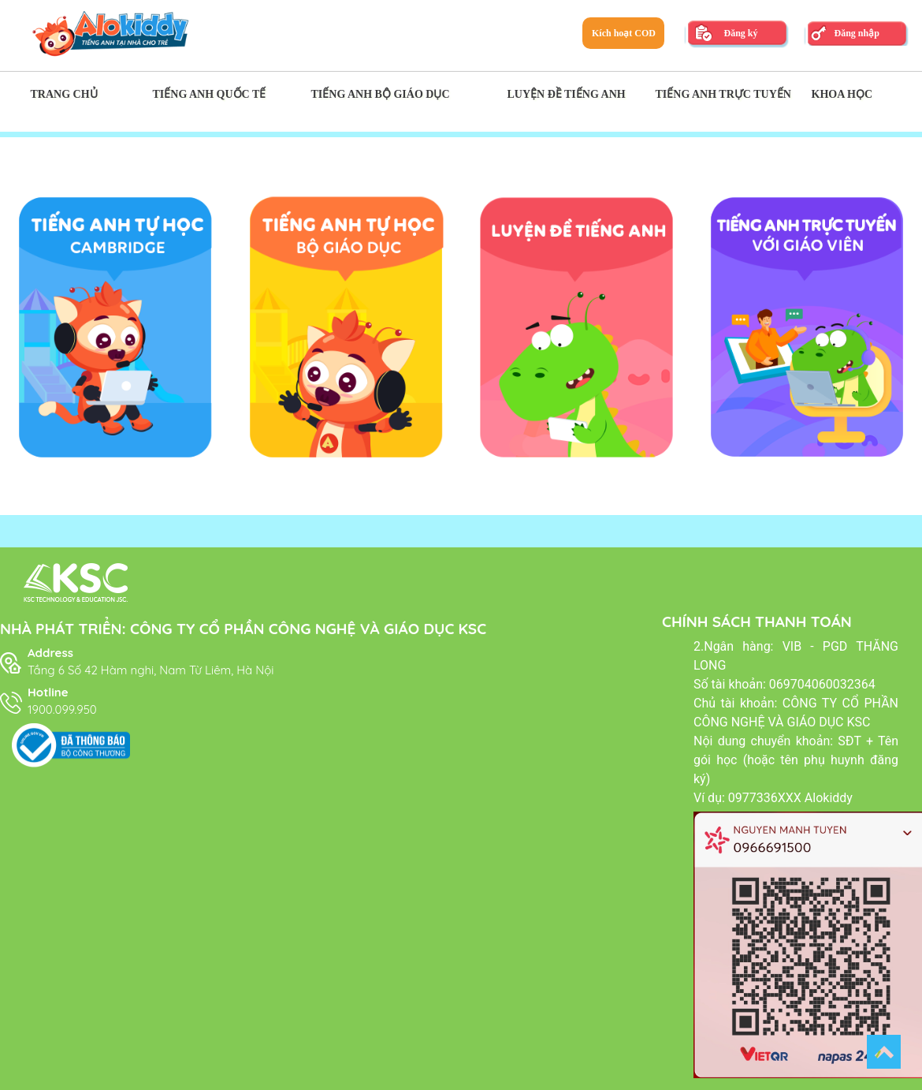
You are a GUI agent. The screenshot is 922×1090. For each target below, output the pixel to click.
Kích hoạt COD (624, 33)
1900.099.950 (62, 709)
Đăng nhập (856, 33)
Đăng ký (740, 33)
